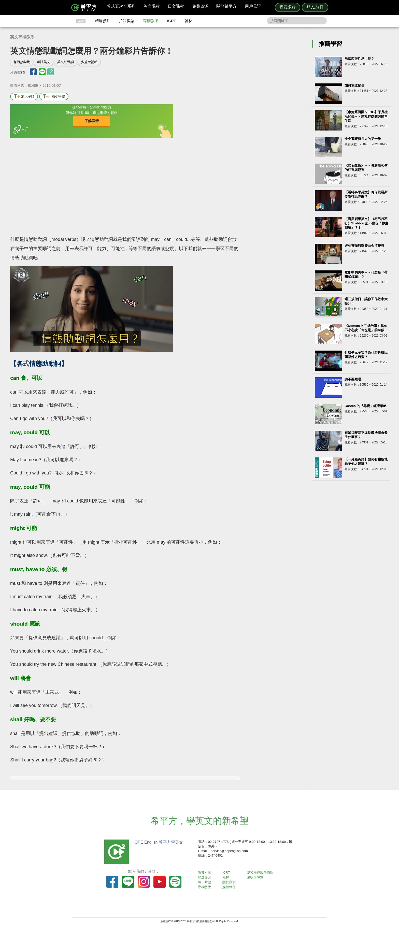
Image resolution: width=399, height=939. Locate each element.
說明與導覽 (256, 877)
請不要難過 (353, 379)
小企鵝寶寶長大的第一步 (363, 139)
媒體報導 (230, 886)
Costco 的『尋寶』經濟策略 (366, 406)
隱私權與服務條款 (261, 872)
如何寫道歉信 (354, 85)
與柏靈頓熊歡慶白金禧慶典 (364, 246)
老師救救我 (21, 62)
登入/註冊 (315, 7)
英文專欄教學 (22, 37)
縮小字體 (54, 96)
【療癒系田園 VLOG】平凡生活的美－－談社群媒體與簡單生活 (366, 116)
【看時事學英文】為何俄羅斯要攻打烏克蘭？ (366, 194)
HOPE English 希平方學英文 (156, 842)
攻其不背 (205, 872)
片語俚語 (126, 21)
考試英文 (43, 62)
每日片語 (205, 882)
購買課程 (287, 7)
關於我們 (230, 882)
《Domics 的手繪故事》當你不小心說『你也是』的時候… (366, 328)
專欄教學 (150, 21)
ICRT (171, 21)
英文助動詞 (65, 62)
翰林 (188, 21)
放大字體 (24, 96)
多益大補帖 (89, 62)
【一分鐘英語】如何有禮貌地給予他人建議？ (366, 461)
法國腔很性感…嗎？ (359, 59)
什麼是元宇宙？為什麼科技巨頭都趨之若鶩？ (366, 355)
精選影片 (102, 21)
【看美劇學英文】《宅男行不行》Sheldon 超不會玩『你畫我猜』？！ (366, 223)
